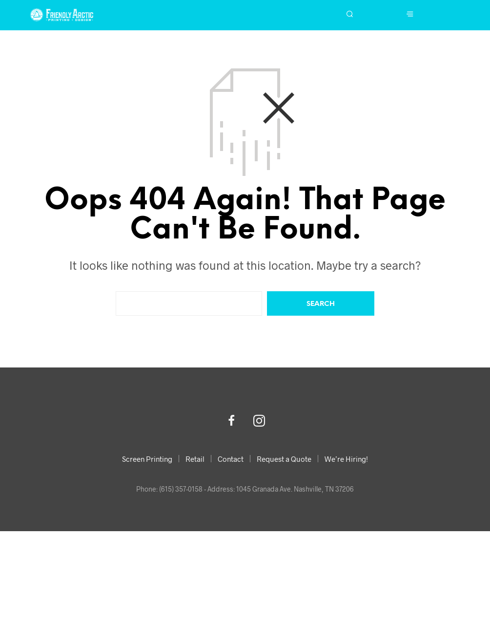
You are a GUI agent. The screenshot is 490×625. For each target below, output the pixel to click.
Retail (194, 458)
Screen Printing (147, 458)
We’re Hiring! (346, 458)
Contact (231, 458)
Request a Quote (284, 458)
